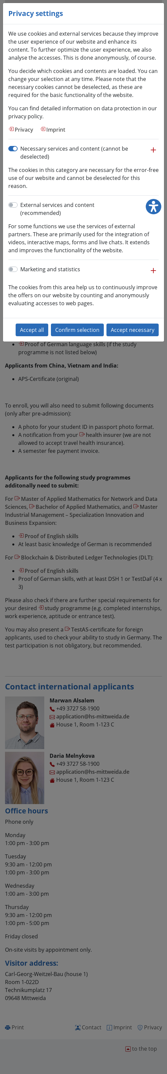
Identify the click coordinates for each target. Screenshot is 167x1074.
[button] (153, 153)
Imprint (55, 129)
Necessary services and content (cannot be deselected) (74, 152)
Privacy (24, 129)
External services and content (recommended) (57, 209)
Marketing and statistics (50, 269)
